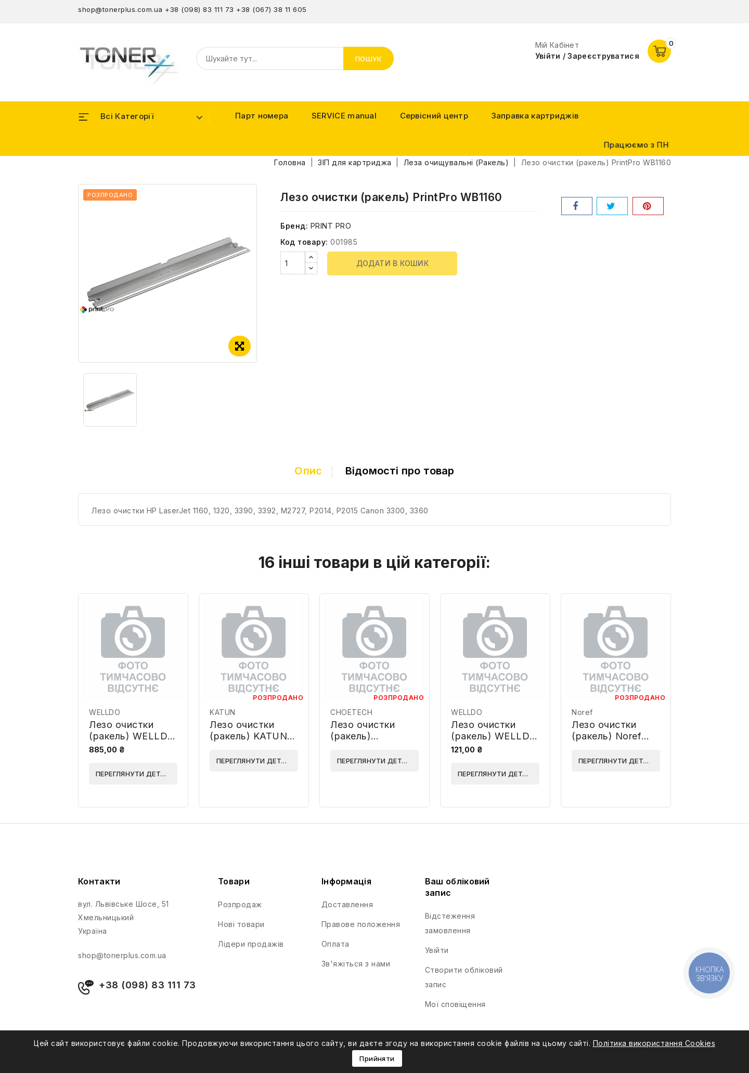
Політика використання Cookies (654, 1043)
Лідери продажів (251, 943)
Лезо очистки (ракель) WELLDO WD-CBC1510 (494, 736)
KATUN (223, 712)
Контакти (99, 881)
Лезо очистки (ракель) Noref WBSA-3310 (606, 736)
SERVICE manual (344, 116)
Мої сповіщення (455, 1004)
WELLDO (104, 712)
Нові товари (241, 924)
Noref (582, 712)
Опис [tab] (308, 471)
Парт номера (261, 116)
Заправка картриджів (535, 116)
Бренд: (294, 225)
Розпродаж (240, 904)
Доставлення (347, 904)
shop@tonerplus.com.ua (120, 9)
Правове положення (361, 924)
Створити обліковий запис (464, 977)
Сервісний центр (434, 116)
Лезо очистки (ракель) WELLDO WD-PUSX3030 (132, 736)
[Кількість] (292, 262)
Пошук (368, 59)
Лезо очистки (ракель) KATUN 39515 (248, 736)
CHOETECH (351, 712)
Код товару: (304, 241)
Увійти (437, 950)
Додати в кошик (392, 263)
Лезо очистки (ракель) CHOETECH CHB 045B (369, 741)
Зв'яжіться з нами (356, 963)
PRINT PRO (331, 225)
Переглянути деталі (134, 774)
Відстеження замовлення (450, 923)
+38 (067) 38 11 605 (271, 9)
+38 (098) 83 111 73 (199, 9)
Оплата (335, 943)
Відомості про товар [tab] (400, 471)
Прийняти (376, 1058)
